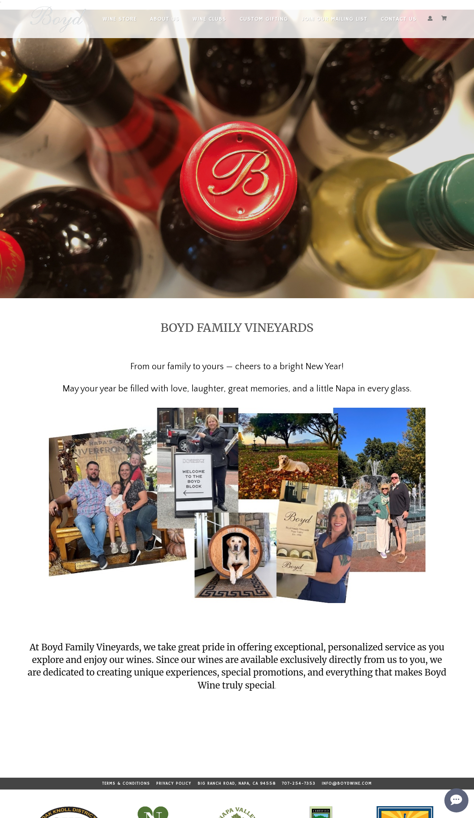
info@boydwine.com (347, 783)
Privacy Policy (173, 783)
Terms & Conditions (126, 783)
